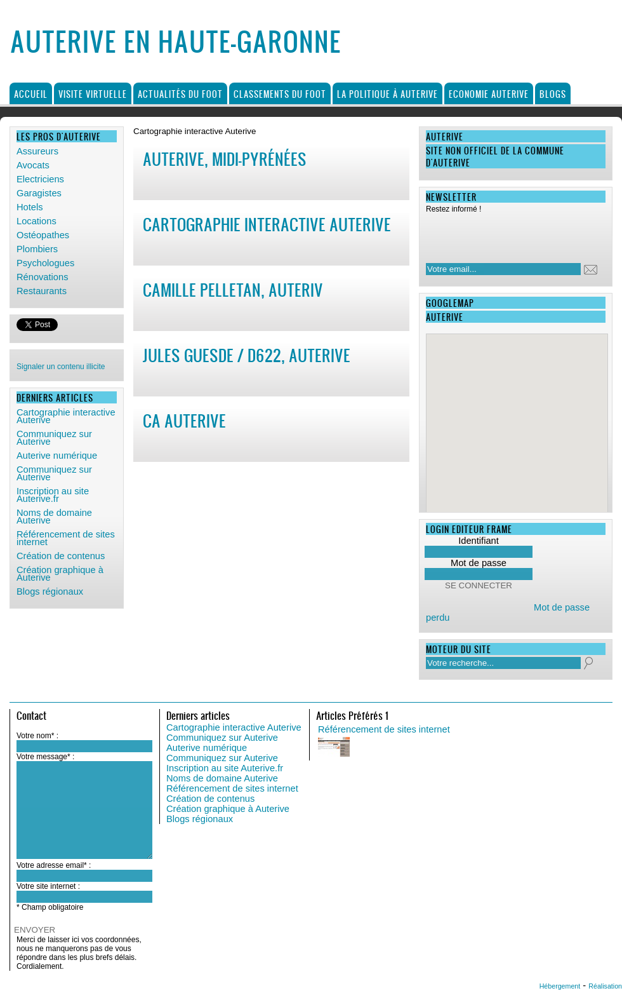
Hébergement (560, 986)
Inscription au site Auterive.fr (53, 495)
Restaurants (42, 291)
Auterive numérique (57, 455)
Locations (36, 221)
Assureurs (37, 151)
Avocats (33, 165)
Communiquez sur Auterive (54, 438)
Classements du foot (280, 94)
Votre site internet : (48, 886)
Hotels (30, 207)
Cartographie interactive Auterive (66, 416)
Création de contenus (61, 556)
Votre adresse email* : (54, 865)
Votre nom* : (37, 735)
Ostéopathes (43, 235)
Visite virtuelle (92, 94)
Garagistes (39, 193)
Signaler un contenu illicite (61, 366)
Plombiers (37, 249)
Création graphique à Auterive (60, 574)
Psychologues (45, 263)
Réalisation (605, 986)
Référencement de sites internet (66, 538)
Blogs (552, 94)
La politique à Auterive (387, 94)
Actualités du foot (180, 94)
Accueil (31, 94)
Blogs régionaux (50, 591)
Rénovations (42, 277)
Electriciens (40, 179)
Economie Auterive (489, 94)
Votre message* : (45, 756)
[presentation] (508, 234)
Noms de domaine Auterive (54, 516)
